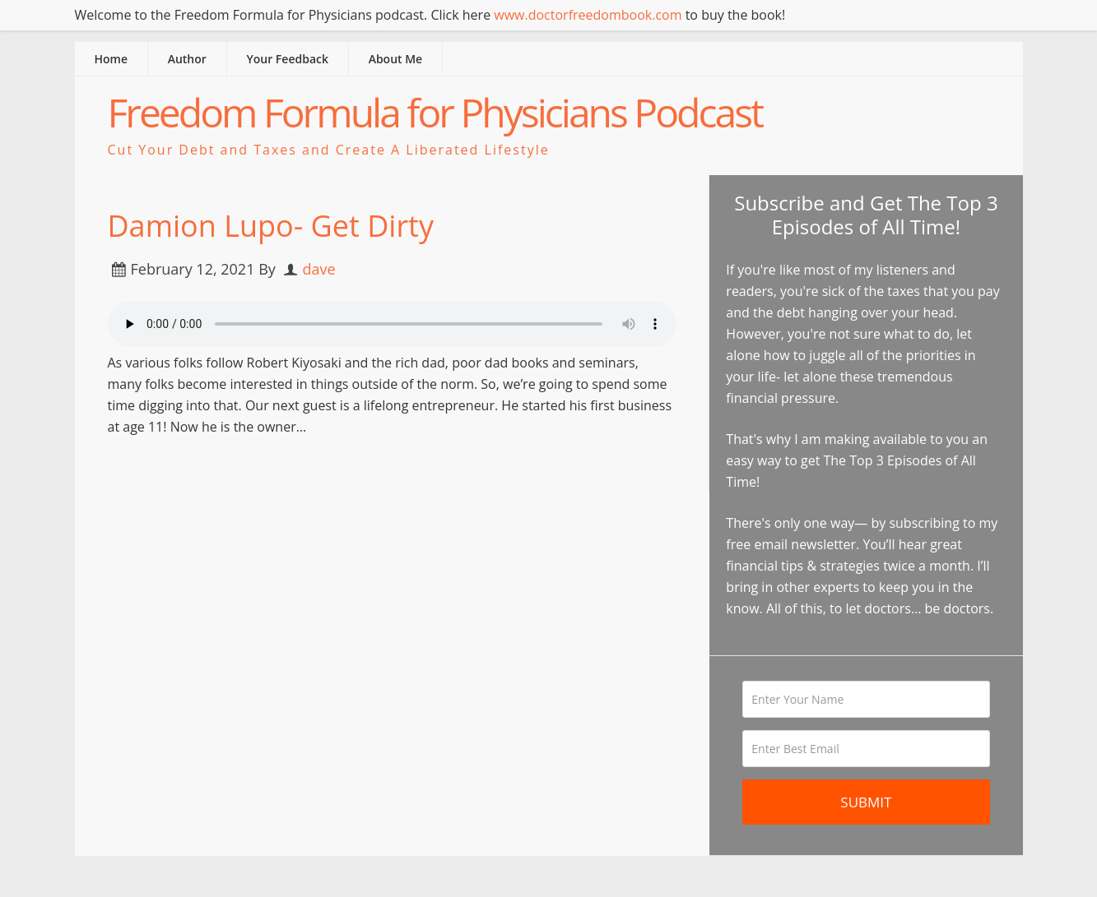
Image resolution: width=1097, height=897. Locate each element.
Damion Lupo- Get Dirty (271, 226)
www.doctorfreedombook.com (587, 15)
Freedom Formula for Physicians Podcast (435, 112)
